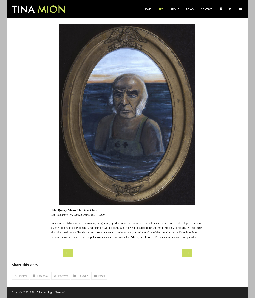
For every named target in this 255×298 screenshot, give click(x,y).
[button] (20, 276)
